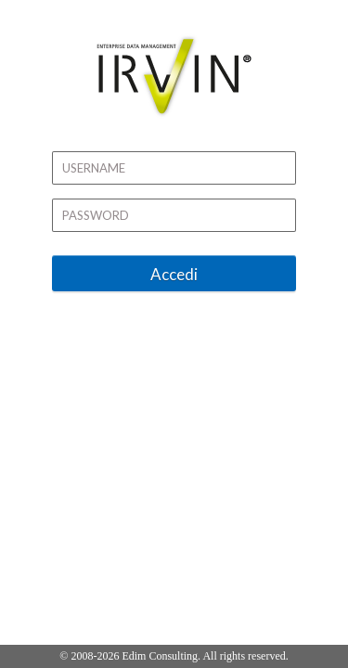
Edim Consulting (160, 655)
